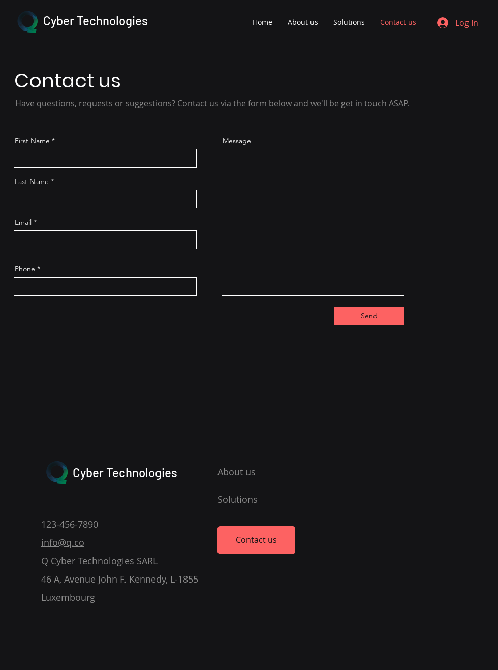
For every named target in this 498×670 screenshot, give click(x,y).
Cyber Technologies (95, 20)
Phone (25, 268)
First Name (32, 140)
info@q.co (62, 542)
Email (23, 222)
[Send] (369, 316)
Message (237, 140)
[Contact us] (256, 540)
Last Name (32, 181)
